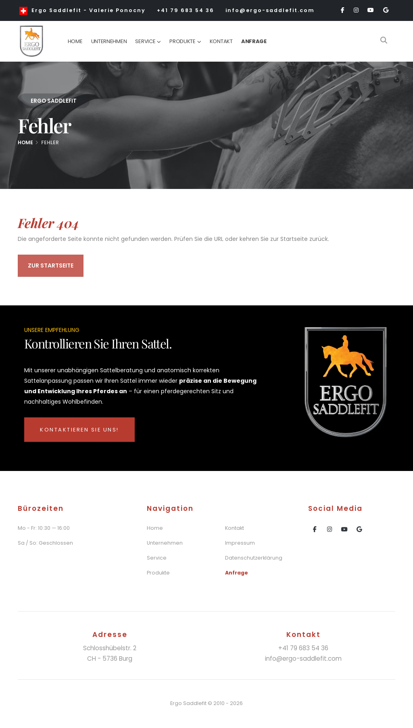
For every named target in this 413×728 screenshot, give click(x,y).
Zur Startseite (50, 267)
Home (75, 41)
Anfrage (254, 41)
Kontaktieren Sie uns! (79, 429)
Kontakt (221, 41)
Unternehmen (109, 41)
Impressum (240, 542)
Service (145, 41)
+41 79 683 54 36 (185, 10)
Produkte (182, 41)
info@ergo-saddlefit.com (270, 10)
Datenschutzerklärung (253, 557)
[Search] (383, 41)
